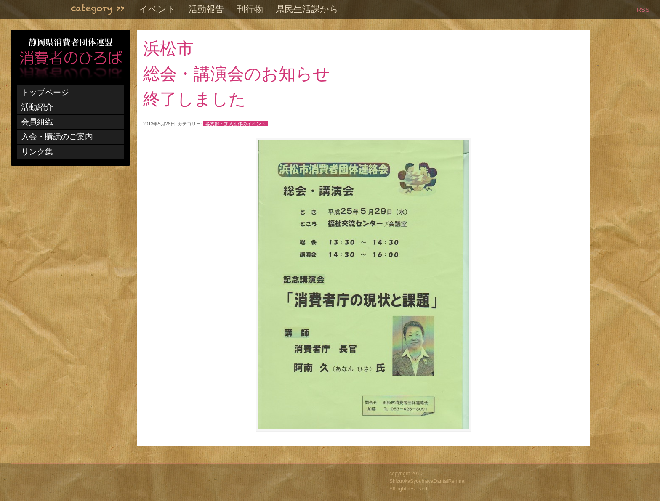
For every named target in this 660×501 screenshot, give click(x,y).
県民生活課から (307, 9)
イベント (157, 9)
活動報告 (206, 9)
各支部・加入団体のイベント (235, 123)
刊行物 (250, 9)
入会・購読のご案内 (57, 136)
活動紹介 (37, 107)
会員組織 (37, 121)
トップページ (45, 92)
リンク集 (37, 151)
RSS (642, 9)
